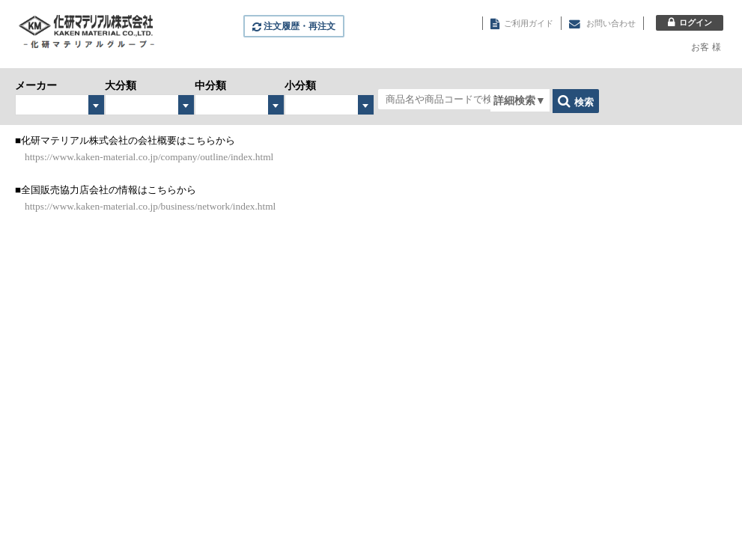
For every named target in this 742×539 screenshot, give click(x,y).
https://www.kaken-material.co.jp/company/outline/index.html (149, 156)
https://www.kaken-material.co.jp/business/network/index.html (150, 206)
